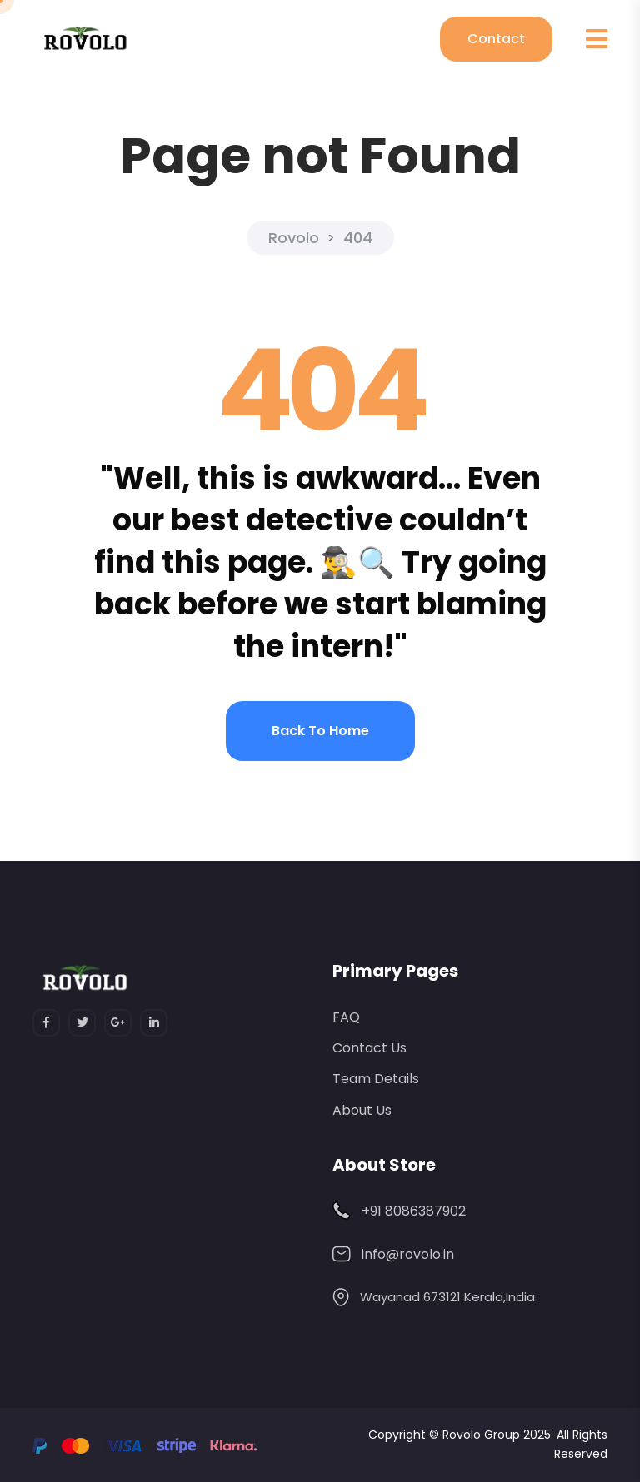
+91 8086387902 (414, 1211)
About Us (362, 1110)
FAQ (346, 1017)
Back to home (320, 730)
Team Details (375, 1078)
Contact (496, 38)
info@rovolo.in (408, 1254)
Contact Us (369, 1047)
